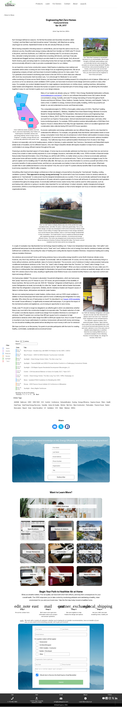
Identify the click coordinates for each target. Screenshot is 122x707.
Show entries (22, 341)
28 (34, 394)
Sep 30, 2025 (19, 388)
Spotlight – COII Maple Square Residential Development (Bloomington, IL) (47, 367)
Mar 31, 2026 (19, 350)
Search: (27, 344)
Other (41, 654)
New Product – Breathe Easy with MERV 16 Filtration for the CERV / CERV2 (47, 351)
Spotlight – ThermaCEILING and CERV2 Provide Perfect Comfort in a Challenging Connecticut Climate (55, 363)
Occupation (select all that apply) (45, 639)
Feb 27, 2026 (19, 354)
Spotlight (7, 358)
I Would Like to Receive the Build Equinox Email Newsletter (58, 675)
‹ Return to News (9, 15)
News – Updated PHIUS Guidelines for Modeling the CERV (42, 380)
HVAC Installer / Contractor (48, 648)
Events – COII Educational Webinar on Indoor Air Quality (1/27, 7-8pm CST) (47, 371)
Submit (61, 683)
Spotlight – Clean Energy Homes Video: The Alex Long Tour (43, 359)
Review (8, 356)
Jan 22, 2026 (19, 363)
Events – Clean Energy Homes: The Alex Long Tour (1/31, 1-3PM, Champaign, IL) (49, 376)
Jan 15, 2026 (19, 367)
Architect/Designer (45, 645)
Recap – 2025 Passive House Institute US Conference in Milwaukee (45, 384)
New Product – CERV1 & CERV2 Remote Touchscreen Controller (44, 355)
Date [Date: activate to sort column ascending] (17, 347)
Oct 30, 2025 (19, 380)
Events (8, 351)
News (8, 348)
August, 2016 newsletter (71, 299)
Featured (7, 353)
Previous (19, 394)
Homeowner (43, 642)
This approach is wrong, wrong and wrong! (43, 174)
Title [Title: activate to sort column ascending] (25, 347)
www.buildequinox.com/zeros (51, 95)
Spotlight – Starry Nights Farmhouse (35, 388)
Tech (7, 361)
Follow (110, 695)
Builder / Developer (46, 651)
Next (37, 394)
